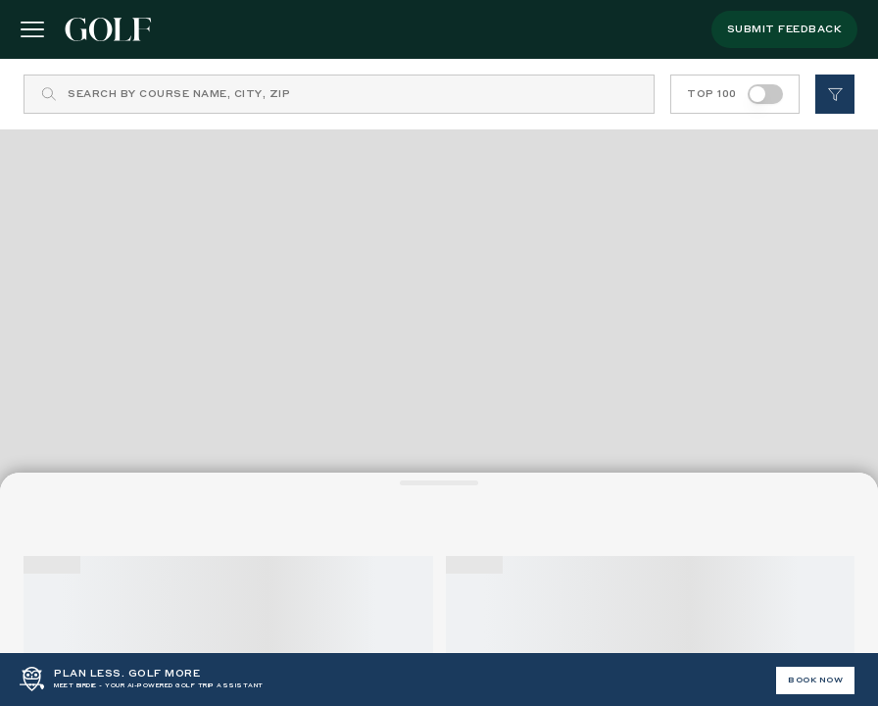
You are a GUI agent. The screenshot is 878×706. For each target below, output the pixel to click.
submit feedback (785, 29)
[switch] (765, 94)
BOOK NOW (815, 680)
